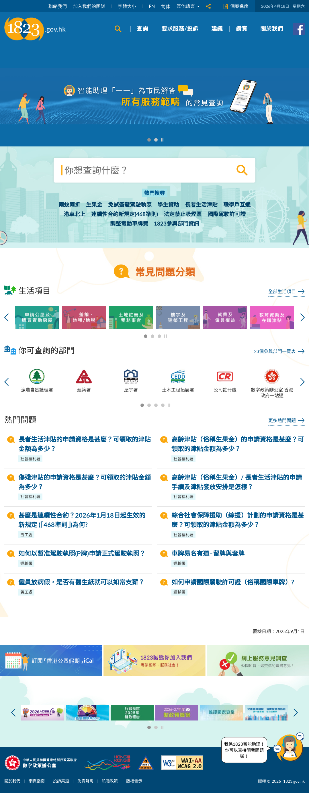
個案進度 (236, 6)
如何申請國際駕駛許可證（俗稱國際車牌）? (232, 582)
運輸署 (26, 563)
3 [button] (159, 336)
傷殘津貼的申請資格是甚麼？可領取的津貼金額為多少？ (84, 482)
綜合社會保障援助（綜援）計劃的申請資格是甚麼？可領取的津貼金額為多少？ (237, 520)
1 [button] (149, 140)
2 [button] (156, 140)
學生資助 (168, 205)
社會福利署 (30, 458)
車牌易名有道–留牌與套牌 (208, 554)
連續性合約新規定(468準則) (124, 214)
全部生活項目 (282, 291)
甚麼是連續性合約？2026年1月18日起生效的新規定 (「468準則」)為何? (81, 520)
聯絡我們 (57, 6)
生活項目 (27, 290)
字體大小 (127, 6)
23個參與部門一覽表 (275, 351)
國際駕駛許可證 (227, 214)
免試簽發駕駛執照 (130, 205)
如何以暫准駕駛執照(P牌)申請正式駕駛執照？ (82, 554)
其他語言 (188, 6)
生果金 (94, 205)
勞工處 (26, 534)
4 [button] (163, 405)
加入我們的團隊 (89, 6)
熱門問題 (20, 419)
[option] (154, 96)
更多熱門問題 (282, 420)
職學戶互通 (237, 205)
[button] (290, 747)
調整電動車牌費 (129, 224)
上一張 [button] (6, 317)
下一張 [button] (302, 317)
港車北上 (74, 214)
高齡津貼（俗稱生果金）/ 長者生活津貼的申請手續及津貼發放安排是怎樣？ (236, 482)
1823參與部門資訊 (176, 224)
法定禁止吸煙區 (183, 214)
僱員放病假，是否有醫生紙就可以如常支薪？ (81, 582)
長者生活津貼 (201, 205)
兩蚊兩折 (69, 205)
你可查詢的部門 (39, 350)
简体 (165, 6)
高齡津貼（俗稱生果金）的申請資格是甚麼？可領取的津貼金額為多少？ (237, 444)
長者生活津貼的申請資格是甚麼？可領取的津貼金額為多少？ (84, 444)
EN (152, 6)
